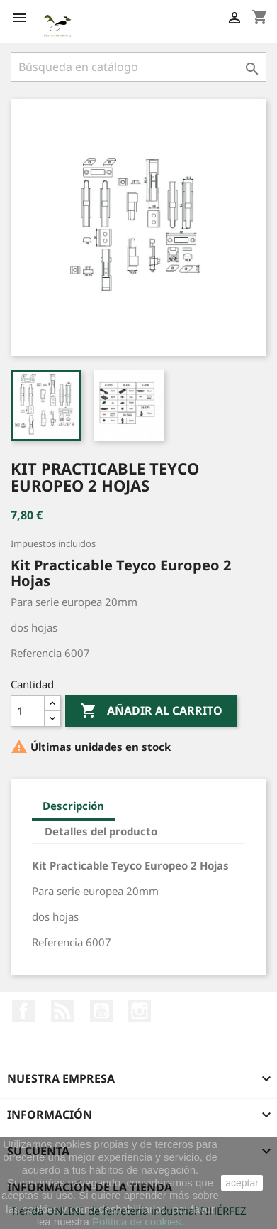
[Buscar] (138, 67)
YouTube (101, 1011)
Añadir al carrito (151, 711)
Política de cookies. (137, 1222)
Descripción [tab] (73, 805)
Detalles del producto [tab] (101, 831)
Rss (62, 1011)
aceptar (242, 1183)
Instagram (139, 1011)
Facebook (23, 1011)
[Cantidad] (28, 711)
